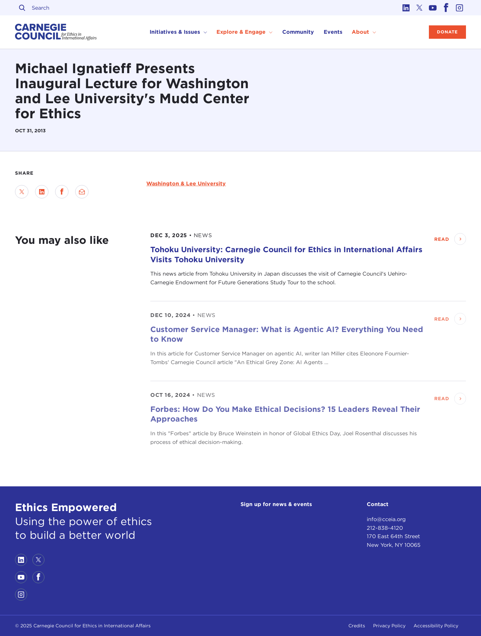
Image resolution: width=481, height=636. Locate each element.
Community (298, 32)
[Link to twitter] (419, 7)
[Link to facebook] (446, 7)
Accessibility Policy (436, 625)
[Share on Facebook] (61, 191)
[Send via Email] (82, 191)
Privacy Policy (389, 625)
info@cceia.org (386, 519)
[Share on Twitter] (21, 191)
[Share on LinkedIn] (41, 191)
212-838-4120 (385, 528)
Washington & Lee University (186, 183)
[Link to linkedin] (406, 7)
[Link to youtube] (432, 7)
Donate (447, 31)
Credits (356, 625)
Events (333, 32)
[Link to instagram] (459, 7)
